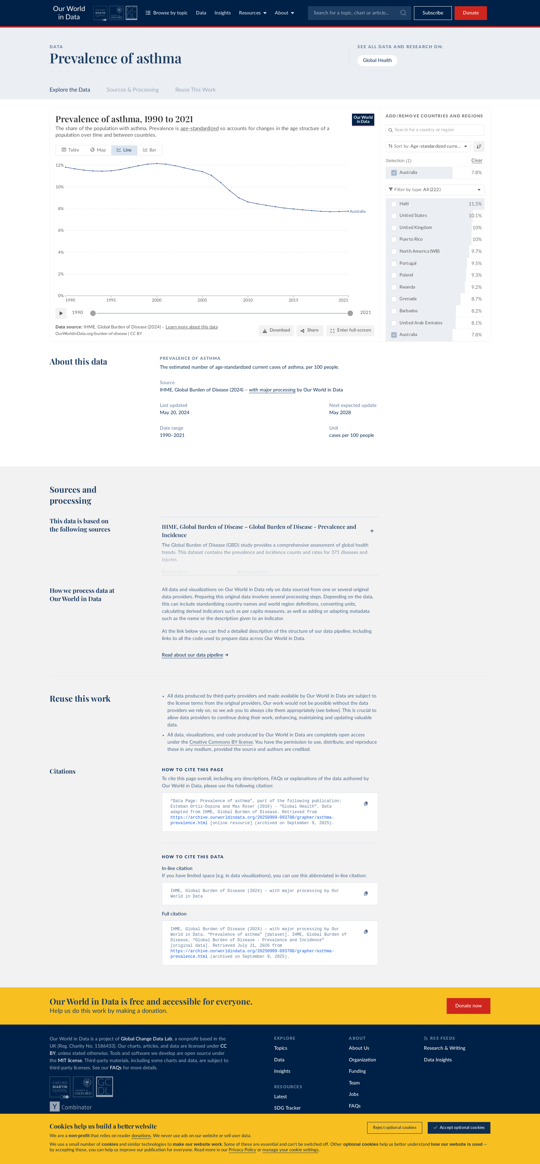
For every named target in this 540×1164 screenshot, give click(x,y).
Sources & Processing (133, 90)
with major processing (272, 390)
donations (141, 1136)
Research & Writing (444, 1052)
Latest (280, 1101)
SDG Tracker (287, 1112)
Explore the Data (70, 90)
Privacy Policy (242, 1150)
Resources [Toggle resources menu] (253, 12)
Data (201, 13)
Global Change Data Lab (146, 1043)
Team (354, 1087)
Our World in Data (69, 13)
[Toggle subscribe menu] (433, 13)
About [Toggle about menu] (284, 12)
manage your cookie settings (290, 1150)
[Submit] (403, 13)
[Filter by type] (435, 189)
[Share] (310, 330)
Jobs (354, 1099)
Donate (471, 13)
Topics (280, 1052)
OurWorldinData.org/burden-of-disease (91, 334)
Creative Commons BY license (221, 742)
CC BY (136, 334)
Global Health (377, 60)
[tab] (70, 150)
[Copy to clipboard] (358, 803)
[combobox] (359, 13)
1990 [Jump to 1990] (77, 313)
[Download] (276, 330)
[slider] (92, 313)
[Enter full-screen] (350, 330)
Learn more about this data (192, 327)
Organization (362, 1064)
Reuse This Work (195, 90)
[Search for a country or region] (435, 130)
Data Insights (438, 1064)
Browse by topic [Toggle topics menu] (167, 12)
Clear (476, 160)
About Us (359, 1052)
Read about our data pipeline (195, 655)
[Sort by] (428, 146)
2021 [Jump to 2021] (365, 313)
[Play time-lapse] (60, 312)
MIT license (70, 1065)
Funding (357, 1075)
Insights (223, 13)
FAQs (116, 1072)
